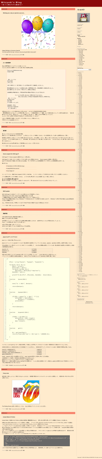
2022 (79, 103)
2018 (79, 142)
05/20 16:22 (85, 276)
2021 (79, 114)
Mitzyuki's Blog (11, 2)
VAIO (10, 183)
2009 (79, 246)
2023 (79, 94)
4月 (79, 82)
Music (10, 408)
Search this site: (80, 68)
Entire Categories (81, 49)
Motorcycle (81, 61)
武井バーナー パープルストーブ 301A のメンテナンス (87, 274)
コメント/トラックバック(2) (16, 54)
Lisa (10, 54)
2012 (79, 203)
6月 (79, 80)
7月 (79, 129)
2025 (79, 75)
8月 (79, 107)
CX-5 (80, 53)
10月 (80, 78)
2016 (79, 162)
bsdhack (78, 28)
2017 (79, 149)
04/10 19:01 (83, 279)
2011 (79, 216)
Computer (81, 55)
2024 (79, 85)
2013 (79, 190)
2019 (79, 132)
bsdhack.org (79, 25)
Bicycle (80, 50)
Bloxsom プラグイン (81, 278)
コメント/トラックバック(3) (17, 183)
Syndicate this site (80, 299)
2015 (79, 171)
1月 (79, 74)
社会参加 (12, 120)
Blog (10, 122)
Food (10, 145)
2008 (79, 262)
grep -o (78, 282)
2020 (79, 124)
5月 (79, 81)
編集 (23, 54)
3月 (79, 83)
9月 (79, 105)
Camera (80, 54)
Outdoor (80, 63)
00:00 (7, 54)
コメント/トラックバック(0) (17, 122)
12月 (80, 76)
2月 (79, 84)
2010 (79, 231)
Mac (80, 60)
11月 (80, 77)
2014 (79, 178)
